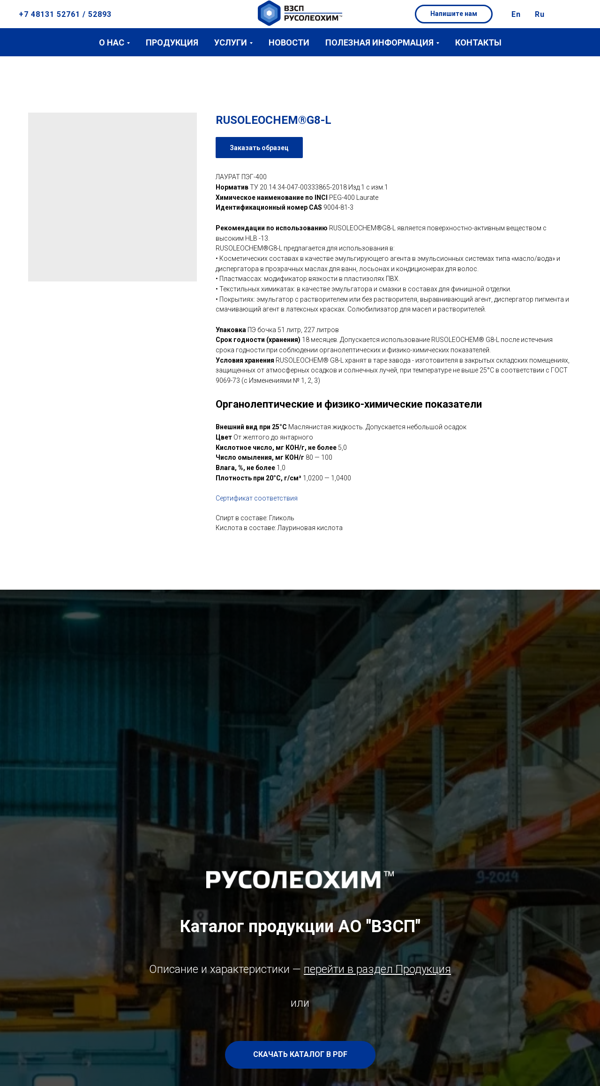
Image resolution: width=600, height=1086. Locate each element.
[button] (454, 14)
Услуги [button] (230, 42)
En (516, 14)
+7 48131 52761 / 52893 (65, 14)
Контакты (478, 42)
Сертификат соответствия (257, 498)
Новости (289, 42)
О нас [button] (111, 42)
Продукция (172, 42)
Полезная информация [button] (379, 42)
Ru (540, 14)
